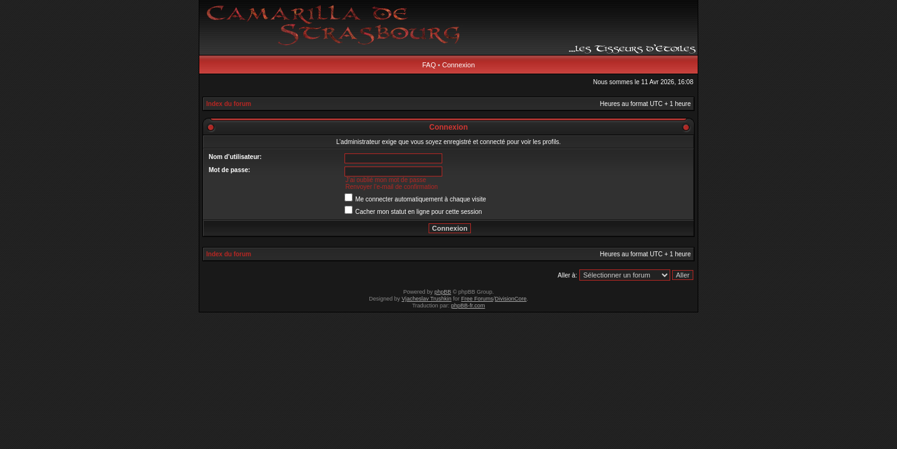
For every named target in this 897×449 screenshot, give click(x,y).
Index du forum (228, 103)
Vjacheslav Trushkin (427, 299)
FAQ (429, 65)
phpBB (442, 292)
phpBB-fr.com (468, 305)
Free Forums (477, 299)
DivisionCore (510, 299)
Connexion (458, 65)
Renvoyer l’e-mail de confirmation (391, 186)
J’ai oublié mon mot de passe (385, 179)
